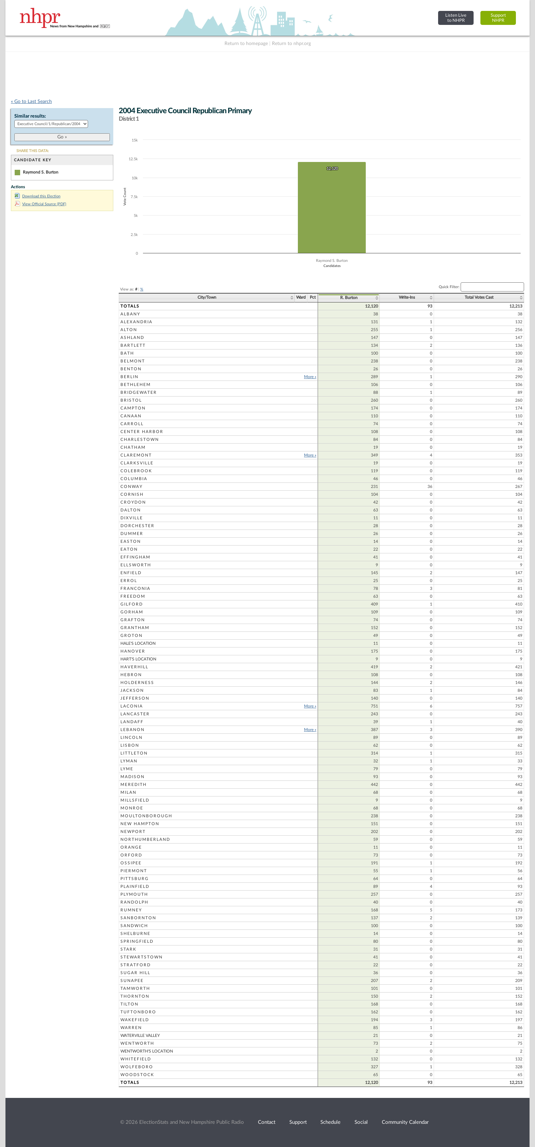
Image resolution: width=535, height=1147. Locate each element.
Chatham (133, 447)
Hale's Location (138, 643)
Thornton (134, 996)
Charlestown (139, 439)
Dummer (131, 534)
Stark (128, 949)
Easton (130, 541)
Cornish (132, 494)
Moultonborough (146, 816)
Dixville (131, 518)
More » (310, 377)
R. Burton (349, 298)
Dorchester (137, 526)
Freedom (132, 596)
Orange (131, 847)
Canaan (131, 416)
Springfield (137, 941)
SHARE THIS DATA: (32, 151)
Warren (131, 1028)
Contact (266, 1122)
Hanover (132, 651)
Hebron (131, 675)
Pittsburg (134, 879)
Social (361, 1122)
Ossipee (131, 863)
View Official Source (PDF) (40, 204)
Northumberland (145, 839)
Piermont (133, 871)
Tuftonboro (138, 1012)
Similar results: (30, 116)
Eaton (129, 549)
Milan (128, 792)
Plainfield (134, 886)
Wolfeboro (136, 1067)
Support (298, 1122)
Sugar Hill (135, 973)
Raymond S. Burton (40, 172)
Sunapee (132, 981)
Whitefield (135, 1059)
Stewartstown (141, 957)
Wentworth (137, 1043)
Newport (133, 832)
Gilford (131, 604)
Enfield (131, 573)
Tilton (129, 1004)
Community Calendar (405, 1122)
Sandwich (134, 926)
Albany (130, 314)
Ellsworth (135, 565)
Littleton (134, 753)
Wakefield (134, 1020)
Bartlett (133, 345)
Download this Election (37, 196)
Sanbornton (138, 918)
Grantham (134, 628)
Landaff (132, 722)
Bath (127, 353)
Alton (128, 330)
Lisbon (129, 745)
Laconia (131, 706)
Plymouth (134, 894)
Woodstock (137, 1075)
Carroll (132, 424)
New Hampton (139, 824)
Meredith (133, 785)
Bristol (131, 400)
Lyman (129, 761)
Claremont (136, 455)
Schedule (330, 1122)
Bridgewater (138, 392)
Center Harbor (141, 432)
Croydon (133, 502)
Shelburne (135, 934)
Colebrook (136, 471)
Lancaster (135, 714)
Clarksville (137, 463)
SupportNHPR (498, 18)
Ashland (132, 338)
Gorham (131, 612)
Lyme (126, 769)
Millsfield (134, 800)
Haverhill (134, 667)
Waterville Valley (140, 1035)
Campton (133, 408)
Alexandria (136, 322)
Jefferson (134, 698)
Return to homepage (246, 43)
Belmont (132, 361)
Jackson (132, 690)
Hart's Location (138, 659)
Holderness (137, 683)
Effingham (135, 557)
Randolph (134, 902)
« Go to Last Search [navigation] (31, 101)
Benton (131, 369)
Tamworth (135, 988)
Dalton (130, 510)
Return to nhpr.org (291, 43)
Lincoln (131, 737)
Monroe (131, 808)
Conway (131, 487)
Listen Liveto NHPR (455, 18)
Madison (132, 777)
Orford (131, 855)
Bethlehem (135, 385)
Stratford (135, 965)
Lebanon (132, 730)
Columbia (133, 479)
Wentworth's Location (146, 1051)
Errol (128, 581)
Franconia (135, 588)
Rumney (131, 910)
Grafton (132, 620)
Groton (131, 636)
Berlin (129, 377)
